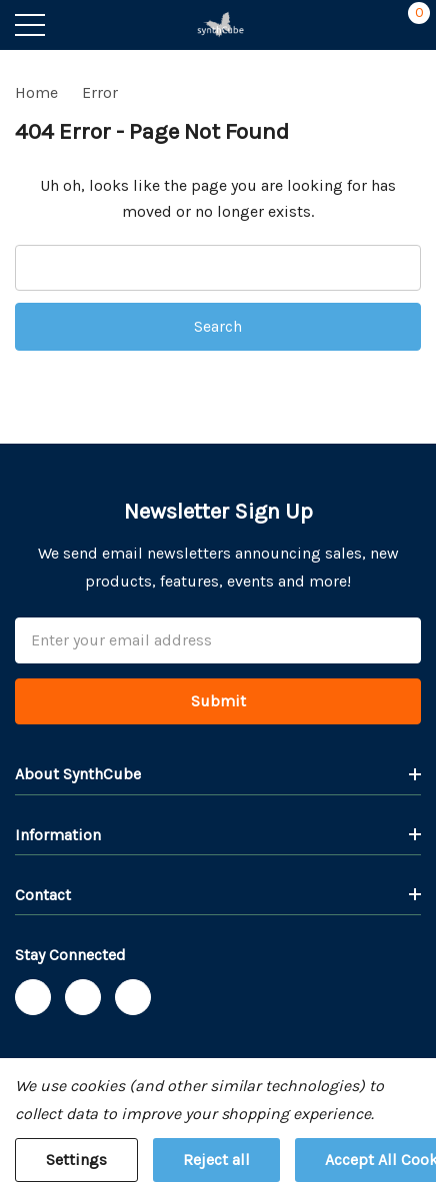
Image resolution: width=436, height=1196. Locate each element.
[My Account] (368, 25)
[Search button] (72, 25)
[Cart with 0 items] (408, 25)
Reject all (216, 1159)
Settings (76, 1159)
